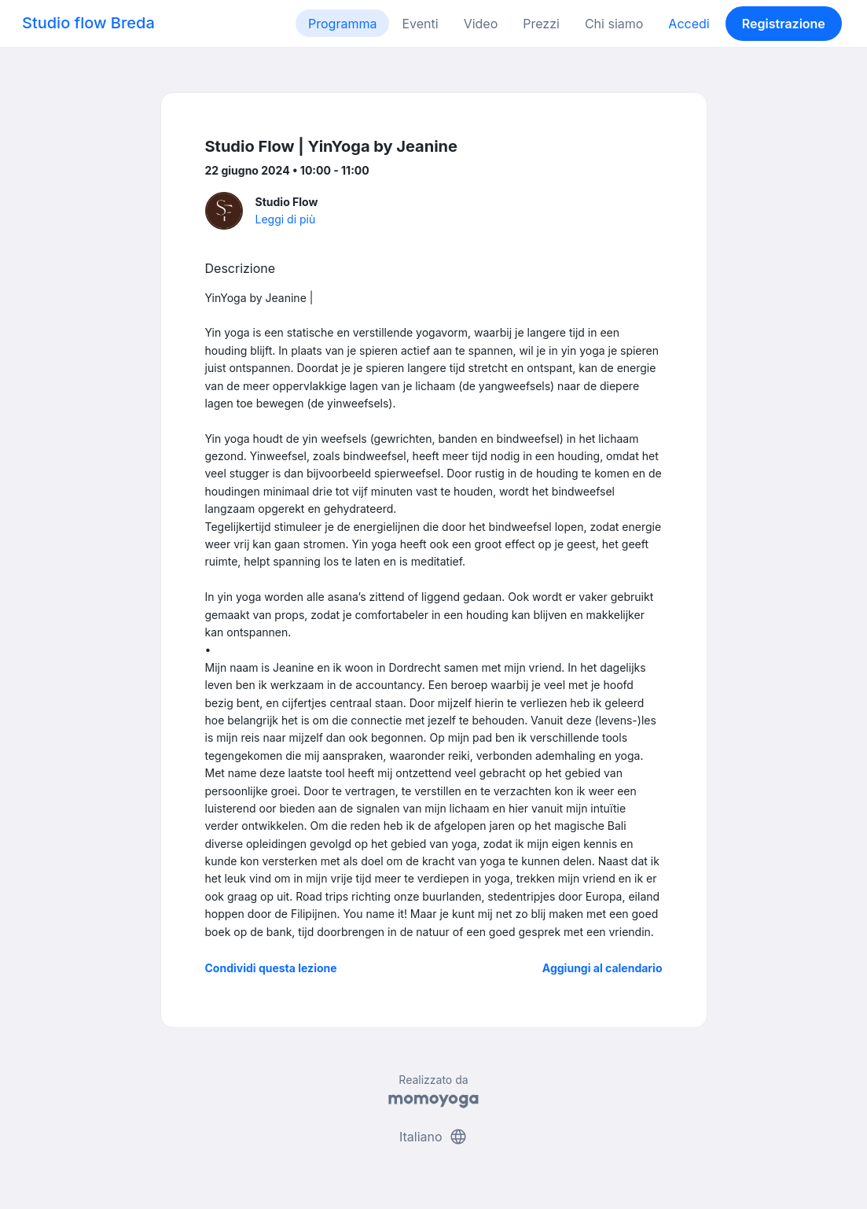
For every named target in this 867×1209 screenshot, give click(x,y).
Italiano (433, 1136)
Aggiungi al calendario (602, 968)
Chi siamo (614, 23)
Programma (342, 23)
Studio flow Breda (88, 22)
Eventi (420, 23)
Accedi (688, 23)
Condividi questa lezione (271, 968)
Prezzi (541, 23)
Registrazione (783, 23)
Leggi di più (285, 219)
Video (481, 23)
